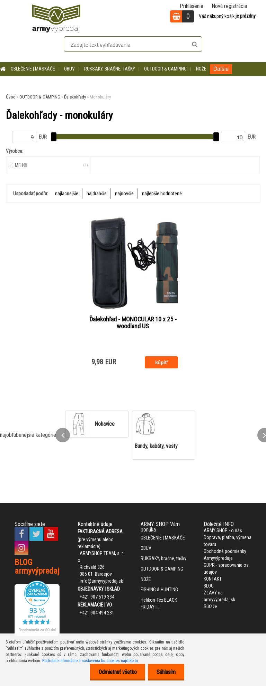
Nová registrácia (229, 6)
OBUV (69, 69)
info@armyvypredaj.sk (101, 581)
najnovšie (124, 193)
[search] (194, 44)
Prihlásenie (191, 6)
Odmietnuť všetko (117, 672)
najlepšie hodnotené (162, 193)
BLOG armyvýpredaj (37, 566)
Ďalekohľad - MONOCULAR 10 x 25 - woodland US (133, 323)
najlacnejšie (66, 193)
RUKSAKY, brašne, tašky (109, 69)
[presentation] (62, 435)
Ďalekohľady (75, 97)
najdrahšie (97, 193)
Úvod (11, 97)
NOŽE (201, 69)
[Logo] (56, 17)
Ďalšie (221, 69)
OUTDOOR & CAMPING (165, 69)
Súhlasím (166, 672)
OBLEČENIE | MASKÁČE (33, 69)
